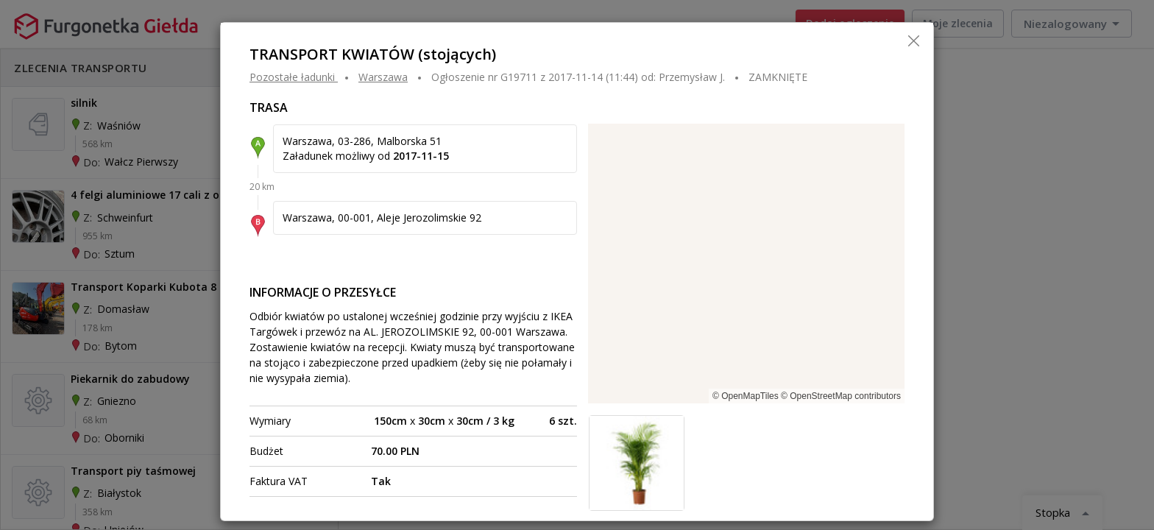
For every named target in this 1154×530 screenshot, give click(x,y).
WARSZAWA (383, 77)
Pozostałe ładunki (292, 77)
